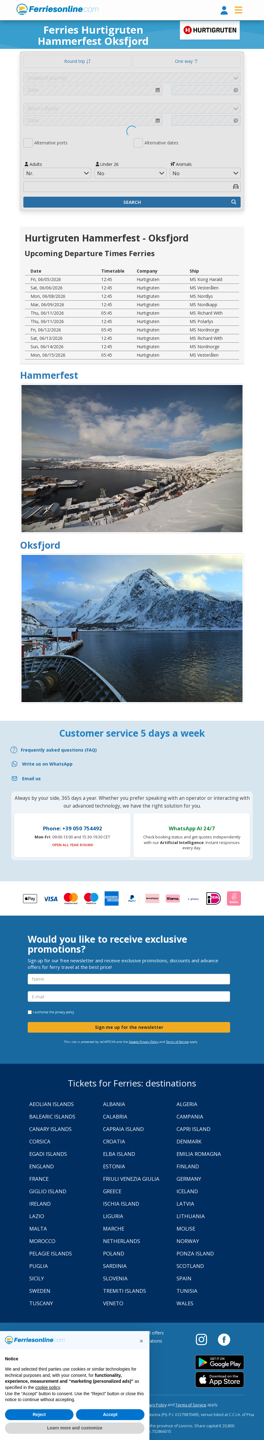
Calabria (115, 1116)
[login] (224, 11)
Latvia (185, 1203)
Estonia (114, 1166)
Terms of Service (177, 1042)
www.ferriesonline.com (57, 9)
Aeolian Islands (51, 1104)
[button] (141, 1341)
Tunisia (187, 1290)
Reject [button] (39, 1414)
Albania (114, 1104)
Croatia (114, 1141)
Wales (185, 1303)
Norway (188, 1241)
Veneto (113, 1303)
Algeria (187, 1104)
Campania (190, 1116)
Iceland (187, 1191)
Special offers (150, 1333)
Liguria (113, 1216)
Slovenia (115, 1278)
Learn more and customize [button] (74, 1427)
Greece (112, 1191)
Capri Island (193, 1129)
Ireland (40, 1203)
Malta (38, 1228)
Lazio (36, 1216)
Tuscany (41, 1303)
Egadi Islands (48, 1153)
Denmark (189, 1141)
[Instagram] (204, 1339)
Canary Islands (50, 1129)
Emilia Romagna (199, 1153)
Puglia (38, 1265)
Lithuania (191, 1216)
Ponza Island (195, 1253)
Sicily (36, 1278)
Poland (113, 1253)
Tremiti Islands (124, 1290)
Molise (186, 1228)
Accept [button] (110, 1414)
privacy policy (64, 1012)
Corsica (39, 1141)
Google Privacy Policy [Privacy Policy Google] (143, 1042)
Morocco (42, 1241)
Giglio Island (47, 1191)
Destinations (149, 1341)
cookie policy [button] (47, 1387)
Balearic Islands (52, 1116)
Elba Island (119, 1153)
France (39, 1178)
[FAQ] (132, 749)
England (41, 1166)
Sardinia (115, 1265)
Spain (184, 1278)
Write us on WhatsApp (47, 764)
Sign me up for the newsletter (129, 1027)
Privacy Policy (154, 1405)
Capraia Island (123, 1129)
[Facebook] (224, 1339)
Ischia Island (121, 1203)
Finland (188, 1166)
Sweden (39, 1290)
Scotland (190, 1265)
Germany (189, 1178)
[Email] (132, 778)
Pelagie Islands (50, 1253)
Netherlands (121, 1241)
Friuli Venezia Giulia (131, 1178)
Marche (113, 1228)
